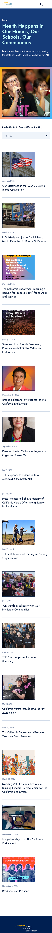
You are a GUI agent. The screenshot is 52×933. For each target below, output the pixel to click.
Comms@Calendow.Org (30, 127)
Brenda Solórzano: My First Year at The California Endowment (24, 402)
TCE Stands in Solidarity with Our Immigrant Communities (20, 608)
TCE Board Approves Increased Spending (19, 659)
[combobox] (26, 135)
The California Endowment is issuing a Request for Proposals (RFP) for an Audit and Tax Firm (24, 293)
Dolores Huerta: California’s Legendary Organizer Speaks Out (24, 453)
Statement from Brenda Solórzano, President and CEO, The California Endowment (21, 348)
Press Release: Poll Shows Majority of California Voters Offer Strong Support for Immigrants (23, 503)
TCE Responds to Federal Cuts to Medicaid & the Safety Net (20, 477)
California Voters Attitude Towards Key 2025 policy (23, 711)
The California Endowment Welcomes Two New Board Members (23, 734)
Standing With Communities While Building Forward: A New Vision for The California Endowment (24, 788)
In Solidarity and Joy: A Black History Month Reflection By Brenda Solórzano (24, 239)
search (41, 4)
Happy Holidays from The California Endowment (22, 841)
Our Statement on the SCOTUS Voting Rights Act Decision (23, 188)
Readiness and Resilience (16, 891)
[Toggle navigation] (48, 4)
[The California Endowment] (26, 928)
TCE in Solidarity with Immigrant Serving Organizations (25, 556)
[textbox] (26, 136)
